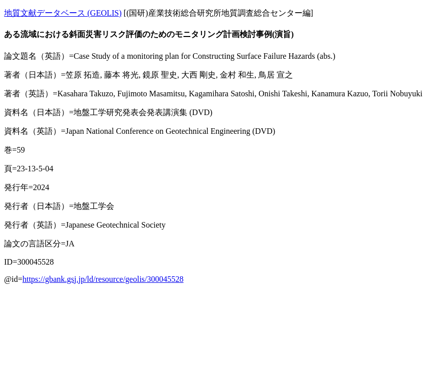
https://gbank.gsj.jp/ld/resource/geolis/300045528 (102, 279)
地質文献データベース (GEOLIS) (63, 13)
